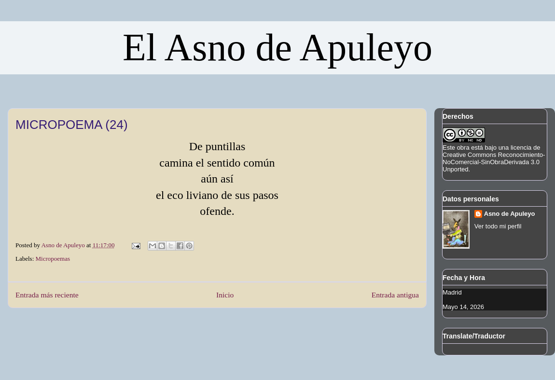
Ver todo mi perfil (498, 226)
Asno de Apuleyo (509, 213)
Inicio (225, 295)
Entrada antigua (395, 295)
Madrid (452, 292)
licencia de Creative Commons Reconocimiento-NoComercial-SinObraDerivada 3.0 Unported (494, 158)
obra (463, 147)
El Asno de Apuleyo (277, 47)
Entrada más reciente (47, 295)
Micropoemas (53, 258)
